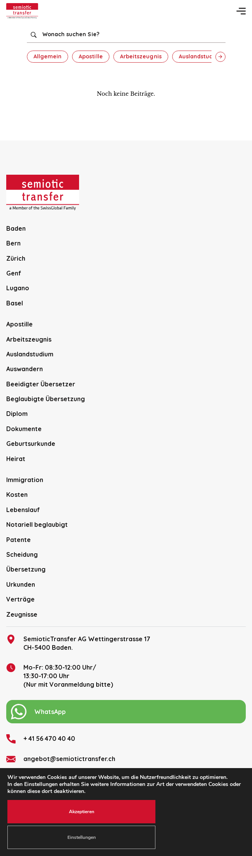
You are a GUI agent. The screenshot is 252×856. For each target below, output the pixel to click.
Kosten (17, 494)
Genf (13, 273)
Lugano (17, 288)
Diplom (17, 413)
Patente (18, 540)
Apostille (91, 56)
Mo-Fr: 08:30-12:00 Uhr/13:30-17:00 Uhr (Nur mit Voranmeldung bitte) (59, 676)
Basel (14, 303)
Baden (16, 228)
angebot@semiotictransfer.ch (60, 759)
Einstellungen (81, 837)
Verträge (20, 599)
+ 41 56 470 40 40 (40, 739)
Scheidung (22, 554)
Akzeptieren (81, 812)
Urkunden (20, 584)
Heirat (15, 459)
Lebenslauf (23, 510)
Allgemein (47, 56)
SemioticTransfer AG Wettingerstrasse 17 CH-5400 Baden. (78, 643)
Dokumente (24, 429)
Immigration (24, 480)
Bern (13, 243)
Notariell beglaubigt (37, 524)
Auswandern (24, 369)
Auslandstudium (201, 56)
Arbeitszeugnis (141, 56)
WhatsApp (38, 711)
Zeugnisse (21, 614)
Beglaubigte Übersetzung (45, 399)
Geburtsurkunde (30, 443)
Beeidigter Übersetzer (40, 384)
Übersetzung (26, 569)
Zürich (15, 258)
